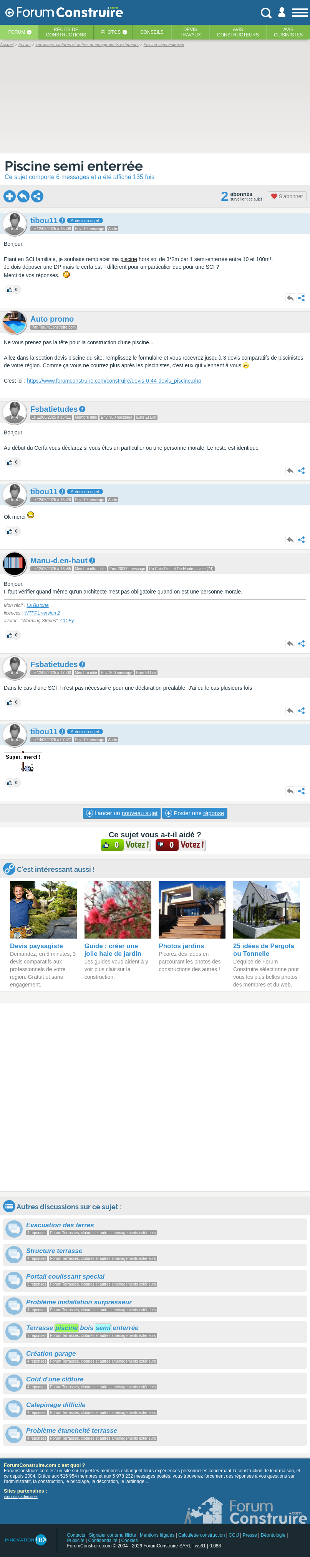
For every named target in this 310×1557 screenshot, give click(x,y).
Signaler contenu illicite (112, 1535)
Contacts (76, 1535)
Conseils (152, 32)
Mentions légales (157, 1535)
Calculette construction (201, 1535)
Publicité (75, 1540)
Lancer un (121, 813)
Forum (16, 32)
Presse (250, 1535)
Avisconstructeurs (238, 32)
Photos (110, 32)
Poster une (194, 813)
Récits (66, 32)
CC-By (67, 620)
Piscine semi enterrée (74, 166)
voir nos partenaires (21, 1497)
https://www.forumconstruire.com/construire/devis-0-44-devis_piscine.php (114, 381)
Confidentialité (103, 1540)
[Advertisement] (155, 1097)
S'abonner (287, 196)
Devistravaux (190, 32)
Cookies (129, 1540)
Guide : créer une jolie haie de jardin (113, 949)
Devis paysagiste (36, 946)
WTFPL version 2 (42, 613)
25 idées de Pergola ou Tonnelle (263, 949)
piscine (128, 259)
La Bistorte (37, 605)
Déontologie (273, 1535)
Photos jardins (181, 946)
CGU (234, 1535)
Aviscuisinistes (288, 32)
